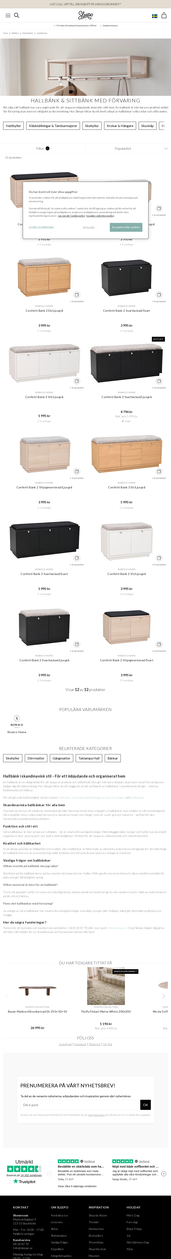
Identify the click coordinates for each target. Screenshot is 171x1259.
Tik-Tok (107, 1044)
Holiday (134, 1207)
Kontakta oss (59, 1215)
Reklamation (59, 1235)
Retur (54, 1229)
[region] (86, 210)
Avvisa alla (88, 227)
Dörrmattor (36, 758)
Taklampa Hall (88, 758)
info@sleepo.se (117, 928)
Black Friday (134, 1229)
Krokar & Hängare (120, 126)
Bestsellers (96, 1235)
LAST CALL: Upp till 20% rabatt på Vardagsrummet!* (85, 4)
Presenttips (96, 1242)
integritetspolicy (96, 1114)
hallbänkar (137, 797)
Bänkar (112, 758)
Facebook (80, 1044)
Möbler (15, 33)
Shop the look (97, 1249)
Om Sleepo (60, 1207)
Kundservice (21, 1240)
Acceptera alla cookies (126, 227)
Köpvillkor (57, 1249)
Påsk (130, 1249)
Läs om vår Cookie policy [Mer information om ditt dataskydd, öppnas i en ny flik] (71, 215)
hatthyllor (64, 797)
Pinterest (95, 1044)
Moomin (94, 1256)
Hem (5, 33)
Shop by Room (98, 1215)
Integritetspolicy (61, 1256)
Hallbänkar (42, 33)
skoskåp (77, 797)
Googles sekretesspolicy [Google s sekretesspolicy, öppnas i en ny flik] (100, 215)
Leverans (57, 1222)
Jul (128, 1235)
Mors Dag (133, 1215)
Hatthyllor (13, 126)
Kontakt (21, 1207)
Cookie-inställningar (41, 227)
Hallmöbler (27, 33)
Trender (94, 1222)
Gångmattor (61, 758)
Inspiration (99, 1207)
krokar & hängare (114, 797)
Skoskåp (147, 126)
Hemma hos (96, 1229)
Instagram (65, 1044)
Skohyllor (92, 126)
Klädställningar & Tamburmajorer (53, 126)
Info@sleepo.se (23, 1248)
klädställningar (93, 797)
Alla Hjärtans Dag (138, 1242)
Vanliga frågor (59, 1242)
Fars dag (132, 1222)
